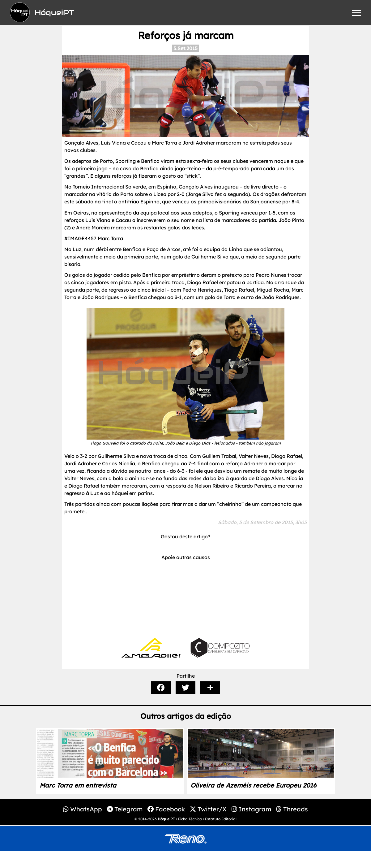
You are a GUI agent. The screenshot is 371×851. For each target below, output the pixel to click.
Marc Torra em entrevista (78, 785)
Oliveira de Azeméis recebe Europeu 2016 (253, 785)
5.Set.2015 (185, 48)
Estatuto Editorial (221, 819)
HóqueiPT (166, 819)
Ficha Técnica (190, 819)
